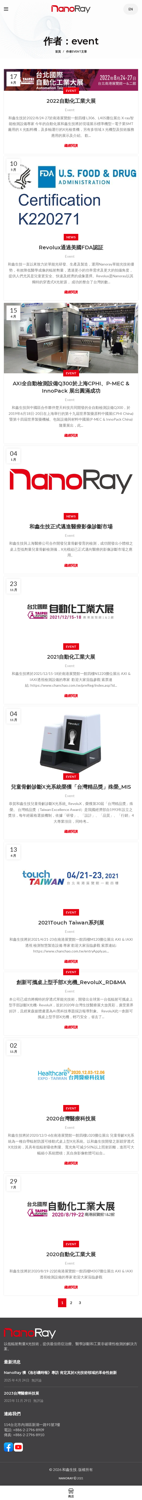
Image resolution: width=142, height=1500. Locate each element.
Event (71, 91)
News (71, 237)
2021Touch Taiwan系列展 (71, 923)
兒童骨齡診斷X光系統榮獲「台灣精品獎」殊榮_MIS (71, 787)
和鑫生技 (69, 1469)
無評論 (36, 1380)
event (85, 41)
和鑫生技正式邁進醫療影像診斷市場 (71, 526)
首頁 (58, 51)
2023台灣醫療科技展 (21, 1393)
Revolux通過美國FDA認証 (71, 247)
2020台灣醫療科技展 (71, 1118)
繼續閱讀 (71, 145)
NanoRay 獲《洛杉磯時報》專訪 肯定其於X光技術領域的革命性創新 (60, 1372)
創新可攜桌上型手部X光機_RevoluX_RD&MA (71, 982)
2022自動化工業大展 (71, 101)
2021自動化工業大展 (71, 657)
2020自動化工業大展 (71, 1254)
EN (130, 9)
